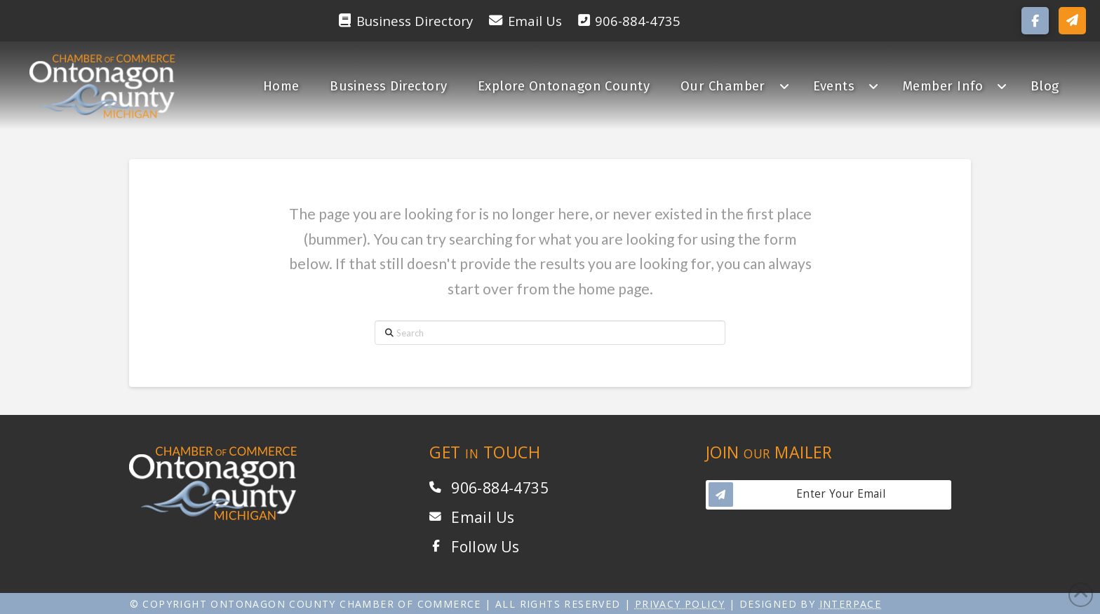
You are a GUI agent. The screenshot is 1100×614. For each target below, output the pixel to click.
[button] (1072, 20)
